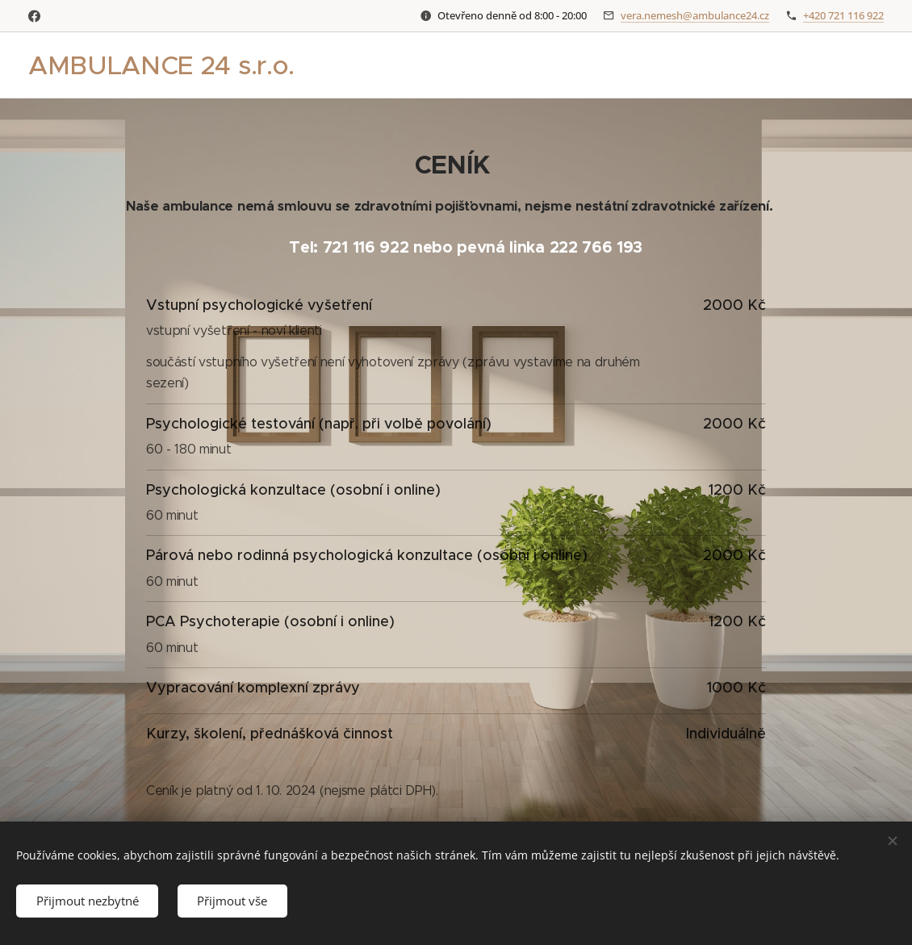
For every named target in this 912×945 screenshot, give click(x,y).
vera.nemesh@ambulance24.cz (695, 15)
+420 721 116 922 (843, 15)
